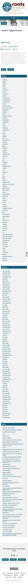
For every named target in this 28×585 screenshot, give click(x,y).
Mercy (4, 180)
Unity (4, 248)
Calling (4, 88)
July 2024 (5, 295)
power (4, 202)
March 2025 (5, 281)
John (16, 49)
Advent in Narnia (7, 438)
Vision (4, 250)
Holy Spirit (5, 144)
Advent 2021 (6, 436)
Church (4, 92)
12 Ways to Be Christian (9, 428)
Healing (4, 136)
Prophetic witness (7, 208)
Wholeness (5, 252)
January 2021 (6, 347)
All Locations (22, 559)
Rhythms (5, 222)
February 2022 (6, 321)
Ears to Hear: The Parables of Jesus (11, 459)
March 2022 (5, 319)
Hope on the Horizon (8, 474)
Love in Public (6, 486)
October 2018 (6, 401)
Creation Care (6, 102)
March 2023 (5, 309)
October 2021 (6, 329)
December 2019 (6, 373)
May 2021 (5, 339)
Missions (5, 186)
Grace (4, 132)
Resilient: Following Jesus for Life (11, 503)
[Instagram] (14, 555)
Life (4, 174)
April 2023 (5, 307)
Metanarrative (6, 182)
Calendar (17, 573)
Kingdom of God (7, 166)
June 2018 (5, 407)
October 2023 (6, 301)
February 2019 (6, 393)
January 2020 (6, 371)
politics (4, 200)
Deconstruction (7, 49)
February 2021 (6, 345)
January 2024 (6, 297)
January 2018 (6, 415)
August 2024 (6, 293)
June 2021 (5, 337)
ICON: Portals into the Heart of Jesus (12, 476)
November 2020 (6, 351)
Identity (5, 150)
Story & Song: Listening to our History (12, 514)
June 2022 (5, 315)
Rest (4, 218)
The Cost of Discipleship (9, 525)
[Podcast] (16, 555)
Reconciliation (6, 214)
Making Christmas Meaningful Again (12, 491)
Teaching (5, 242)
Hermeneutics (6, 140)
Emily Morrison (14, 46)
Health (4, 138)
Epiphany (5, 118)
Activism (5, 79)
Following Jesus (8, 575)
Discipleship (6, 110)
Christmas (5, 90)
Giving (14, 577)
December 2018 (6, 397)
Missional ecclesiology (8, 184)
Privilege (5, 206)
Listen (10, 69)
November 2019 (6, 375)
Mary (4, 178)
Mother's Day (6, 188)
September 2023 (7, 303)
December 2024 (6, 287)
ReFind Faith (5, 42)
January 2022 (6, 323)
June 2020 (5, 361)
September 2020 (7, 355)
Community (6, 94)
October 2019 (6, 377)
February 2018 (6, 413)
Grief (4, 134)
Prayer (4, 204)
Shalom (4, 230)
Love (4, 176)
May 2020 (5, 363)
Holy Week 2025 (7, 472)
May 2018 (5, 409)
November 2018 (6, 399)
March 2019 (5, 391)
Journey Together (7, 480)
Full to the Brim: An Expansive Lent (11, 468)
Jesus (4, 158)
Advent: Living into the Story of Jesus (12, 440)
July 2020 (5, 359)
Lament (4, 168)
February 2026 (6, 271)
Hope (4, 146)
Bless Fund (8, 577)
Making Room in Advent (9, 493)
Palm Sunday (6, 190)
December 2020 (6, 349)
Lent (4, 170)
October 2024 (6, 289)
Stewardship (6, 240)
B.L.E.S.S (5, 447)
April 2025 (5, 279)
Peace (4, 192)
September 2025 (7, 277)
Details (3, 69)
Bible (4, 86)
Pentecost (5, 196)
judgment (5, 162)
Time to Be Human (7, 531)
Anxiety (5, 84)
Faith (4, 124)
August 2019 (6, 381)
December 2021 (6, 325)
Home (3, 573)
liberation (5, 172)
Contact (20, 577)
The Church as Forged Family (10, 523)
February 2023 (6, 311)
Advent (4, 82)
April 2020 (5, 365)
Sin (3, 232)
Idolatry (5, 152)
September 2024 (7, 291)
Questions (5, 210)
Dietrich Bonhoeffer (8, 108)
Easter (4, 114)
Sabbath (5, 224)
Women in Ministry (7, 256)
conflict (5, 96)
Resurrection (6, 220)
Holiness (5, 142)
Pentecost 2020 (6, 495)
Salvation (5, 226)
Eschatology (6, 120)
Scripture (5, 228)
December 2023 (6, 299)
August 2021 (6, 333)
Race (4, 212)
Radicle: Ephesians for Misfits (10, 497)
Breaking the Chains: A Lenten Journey (12, 449)
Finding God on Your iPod (9, 466)
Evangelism (5, 122)
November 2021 (6, 327)
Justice (4, 164)
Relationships (6, 216)
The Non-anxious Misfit (9, 527)
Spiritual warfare (7, 238)
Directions (13, 559)
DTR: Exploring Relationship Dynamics (12, 457)
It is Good (5, 478)
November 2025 (6, 273)
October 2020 (6, 353)
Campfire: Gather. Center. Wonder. (11, 451)
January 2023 (6, 313)
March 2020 (5, 367)
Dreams (4, 112)
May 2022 (5, 317)
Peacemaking (6, 194)
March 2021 (5, 343)
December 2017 (6, 417)
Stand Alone (6, 512)
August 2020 (6, 357)
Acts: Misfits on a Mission (9, 432)
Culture (4, 104)
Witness (5, 254)
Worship (5, 260)
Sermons (4, 23)
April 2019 (5, 389)
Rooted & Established (8, 507)
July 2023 (5, 305)
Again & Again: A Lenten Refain (10, 442)
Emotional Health (7, 116)
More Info (5, 559)
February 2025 (6, 283)
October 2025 (6, 275)
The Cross (5, 244)
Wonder (5, 258)
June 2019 (5, 385)
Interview (5, 156)
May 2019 (5, 387)
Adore (4, 434)
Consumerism (6, 98)
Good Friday (6, 130)
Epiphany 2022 (6, 464)
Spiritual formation (8, 236)
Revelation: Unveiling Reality (10, 505)
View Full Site (14, 568)
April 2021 (5, 341)
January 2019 (6, 395)
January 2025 (6, 285)
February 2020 (6, 369)
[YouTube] (11, 555)
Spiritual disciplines (8, 234)
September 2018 (7, 403)
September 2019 (7, 379)
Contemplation (6, 100)
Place (4, 198)
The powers (6, 246)
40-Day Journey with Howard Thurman (12, 430)
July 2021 (5, 335)
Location (22, 575)
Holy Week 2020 (7, 470)
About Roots (10, 573)
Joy (3, 160)
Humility (5, 148)
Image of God (6, 154)
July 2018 (5, 405)
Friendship (5, 128)
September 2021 (7, 331)
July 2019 (5, 383)
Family (4, 126)
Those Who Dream (7, 529)
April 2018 (5, 411)
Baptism (16, 575)
